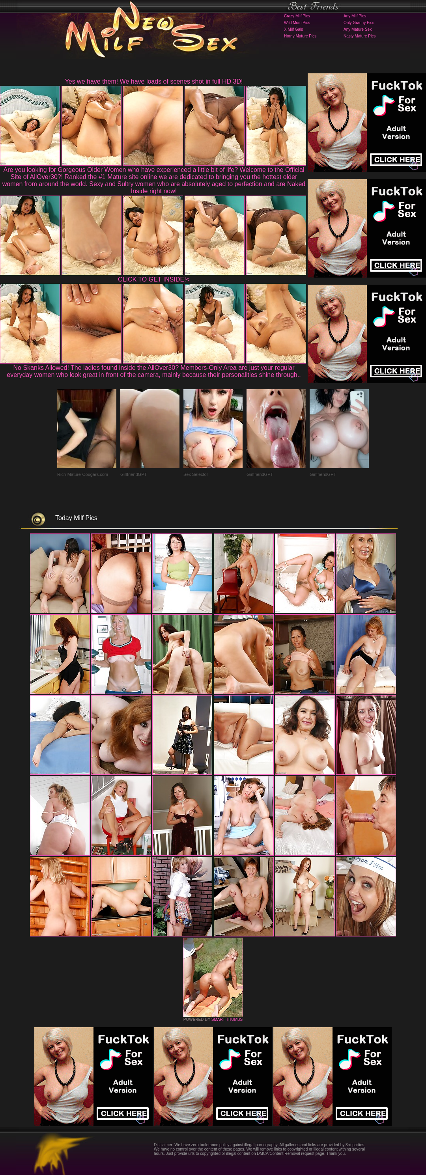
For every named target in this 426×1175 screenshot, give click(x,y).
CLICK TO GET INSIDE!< (154, 279)
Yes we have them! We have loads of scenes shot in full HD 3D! (154, 81)
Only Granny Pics (359, 23)
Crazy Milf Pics (297, 16)
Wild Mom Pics (297, 23)
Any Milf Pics (355, 16)
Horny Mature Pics (300, 36)
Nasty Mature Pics (360, 36)
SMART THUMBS (227, 1019)
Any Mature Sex (358, 29)
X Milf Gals (293, 29)
